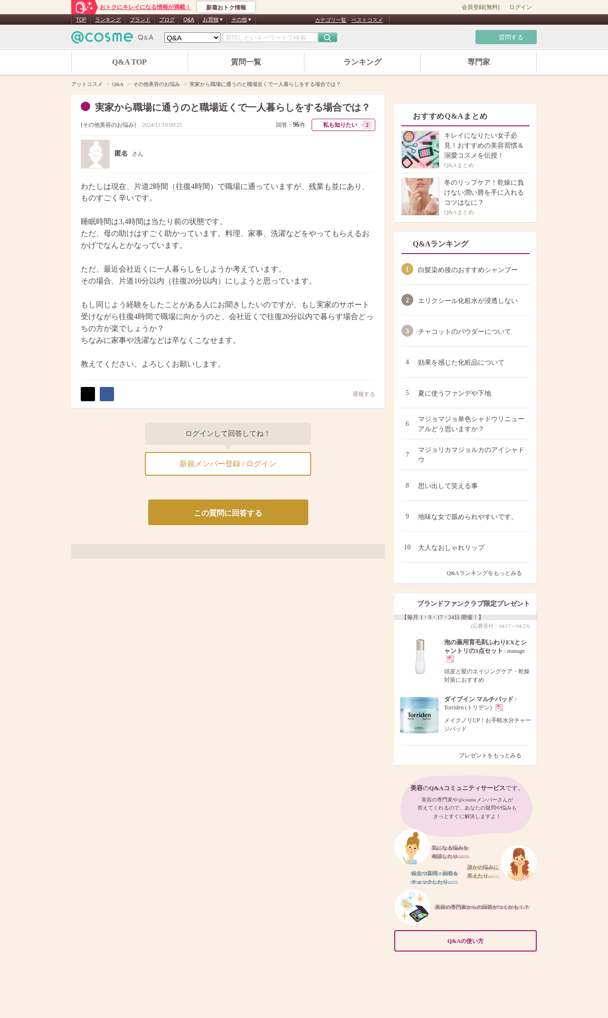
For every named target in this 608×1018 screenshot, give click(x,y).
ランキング (108, 19)
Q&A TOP (129, 62)
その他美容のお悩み (108, 125)
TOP (81, 19)
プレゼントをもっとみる (494, 755)
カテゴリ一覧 (330, 20)
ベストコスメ (367, 20)
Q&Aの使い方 (489, 941)
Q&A (188, 19)
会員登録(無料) (481, 7)
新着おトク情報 (226, 7)
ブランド (140, 19)
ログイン (520, 7)
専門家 (478, 62)
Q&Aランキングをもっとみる (488, 573)
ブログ (167, 19)
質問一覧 (246, 62)
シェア (107, 394)
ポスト (88, 394)
